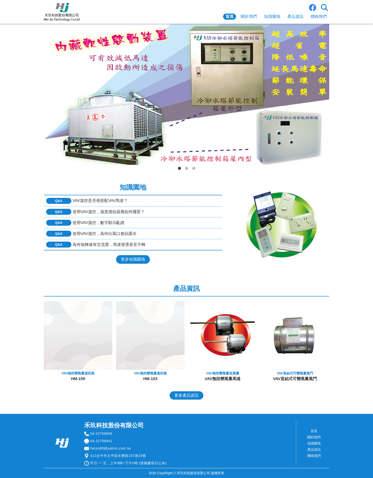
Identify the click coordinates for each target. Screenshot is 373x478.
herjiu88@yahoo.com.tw (110, 448)
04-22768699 (101, 433)
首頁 (230, 16)
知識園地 (272, 16)
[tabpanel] (186, 94)
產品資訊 (295, 16)
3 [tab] (193, 168)
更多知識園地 (133, 259)
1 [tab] (179, 168)
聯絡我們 (319, 16)
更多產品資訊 (186, 395)
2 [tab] (186, 168)
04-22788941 (101, 441)
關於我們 (249, 16)
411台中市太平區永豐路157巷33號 (118, 456)
